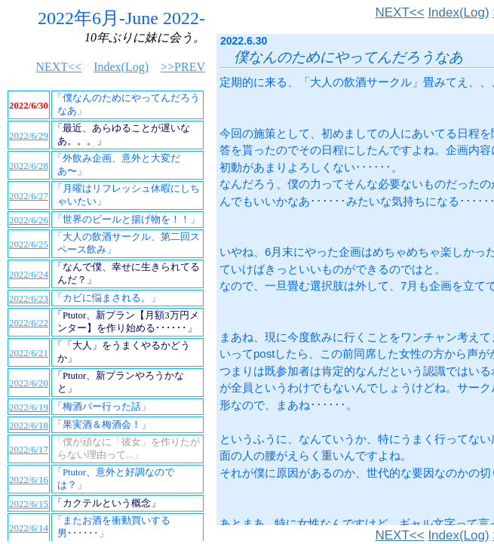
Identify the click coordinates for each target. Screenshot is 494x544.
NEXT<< (399, 12)
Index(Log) (458, 12)
